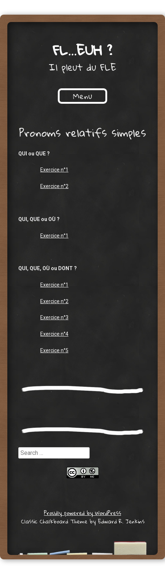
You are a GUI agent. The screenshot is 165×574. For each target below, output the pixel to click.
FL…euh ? (82, 50)
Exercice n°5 (54, 350)
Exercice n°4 (54, 334)
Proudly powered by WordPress (82, 513)
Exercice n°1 (54, 170)
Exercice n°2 (54, 186)
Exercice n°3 (54, 317)
